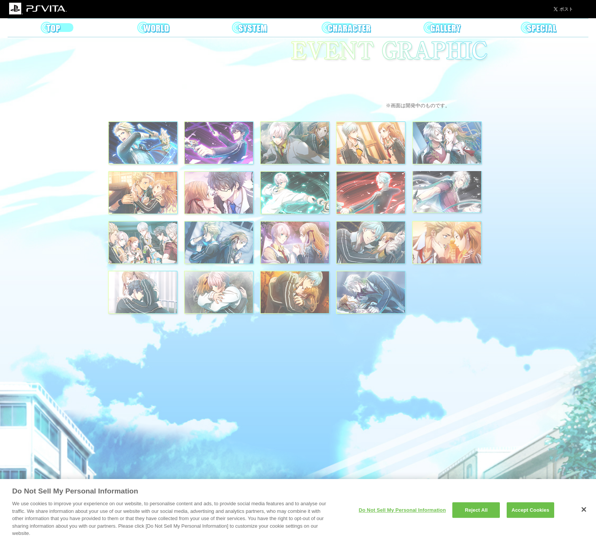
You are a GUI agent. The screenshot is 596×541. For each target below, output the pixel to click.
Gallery (443, 28)
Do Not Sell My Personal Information (402, 510)
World (153, 28)
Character (346, 28)
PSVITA (38, 9)
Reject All (476, 510)
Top (57, 28)
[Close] (583, 509)
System (249, 28)
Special (539, 28)
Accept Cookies (530, 510)
